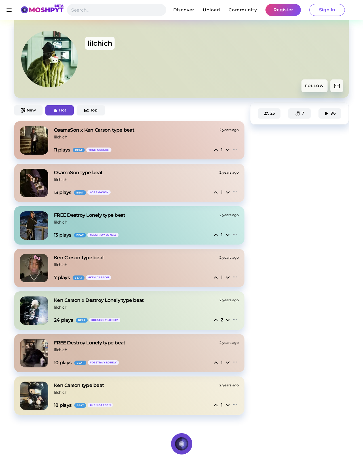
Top (91, 110)
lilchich (60, 137)
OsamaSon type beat (78, 172)
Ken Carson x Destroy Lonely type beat (98, 300)
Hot (59, 110)
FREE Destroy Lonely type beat (89, 215)
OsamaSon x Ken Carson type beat (94, 130)
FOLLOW (314, 86)
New (28, 110)
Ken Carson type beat (79, 257)
